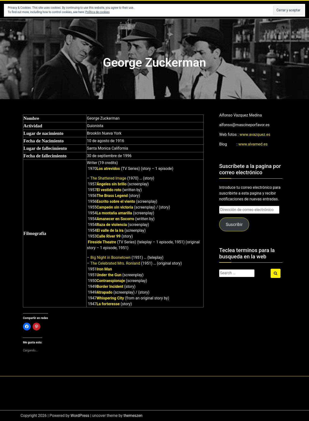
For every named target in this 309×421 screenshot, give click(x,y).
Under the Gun (109, 275)
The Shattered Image (108, 178)
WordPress (79, 415)
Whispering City (110, 298)
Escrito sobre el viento (116, 201)
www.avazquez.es (254, 134)
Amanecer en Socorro (115, 219)
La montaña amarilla (114, 213)
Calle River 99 (108, 236)
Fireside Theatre (102, 242)
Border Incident (110, 286)
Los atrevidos (108, 168)
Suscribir (234, 224)
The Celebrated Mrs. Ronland (115, 263)
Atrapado (104, 292)
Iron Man (104, 269)
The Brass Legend (112, 195)
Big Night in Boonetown (111, 257)
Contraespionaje (111, 280)
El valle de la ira (110, 230)
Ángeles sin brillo (111, 184)
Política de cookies (97, 12)
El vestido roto (109, 190)
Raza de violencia (112, 224)
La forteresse (108, 304)
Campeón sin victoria (115, 207)
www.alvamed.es (253, 144)
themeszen (133, 415)
